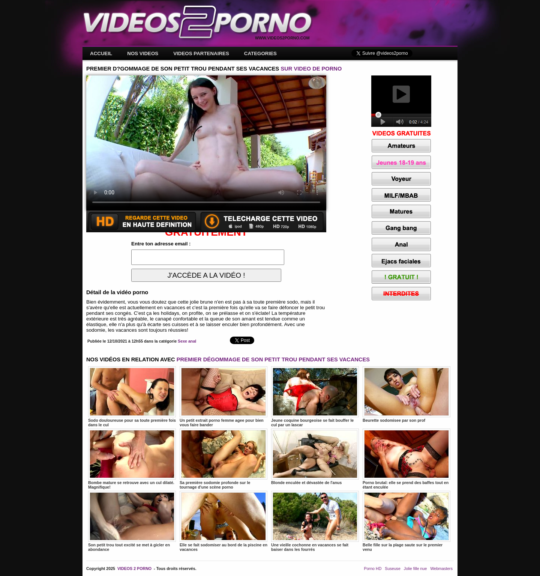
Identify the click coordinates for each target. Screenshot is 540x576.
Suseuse (392, 568)
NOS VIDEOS (142, 53)
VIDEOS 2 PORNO (134, 568)
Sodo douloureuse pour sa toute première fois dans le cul (132, 396)
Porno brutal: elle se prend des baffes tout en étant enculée (406, 459)
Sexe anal (187, 341)
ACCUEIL (101, 53)
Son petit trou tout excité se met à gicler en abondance (132, 521)
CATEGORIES (260, 53)
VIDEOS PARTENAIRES (201, 53)
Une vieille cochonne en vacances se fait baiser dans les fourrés (315, 521)
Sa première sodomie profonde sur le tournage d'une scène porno (223, 459)
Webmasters (441, 568)
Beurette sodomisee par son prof (406, 394)
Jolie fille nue (415, 568)
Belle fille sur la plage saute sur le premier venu (406, 521)
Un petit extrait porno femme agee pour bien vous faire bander (223, 396)
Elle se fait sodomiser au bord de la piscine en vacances (223, 521)
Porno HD (373, 568)
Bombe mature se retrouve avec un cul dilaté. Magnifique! (132, 459)
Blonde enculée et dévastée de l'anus (315, 457)
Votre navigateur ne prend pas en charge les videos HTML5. (206, 143)
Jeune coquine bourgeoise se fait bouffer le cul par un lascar (315, 396)
